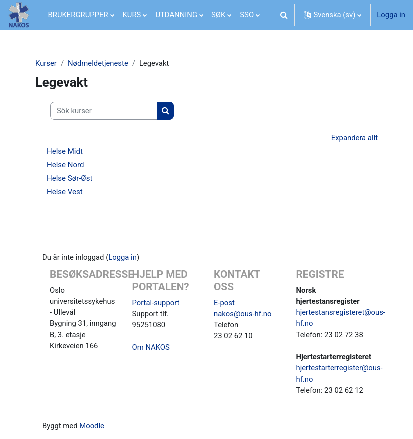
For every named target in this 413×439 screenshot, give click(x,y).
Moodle (91, 425)
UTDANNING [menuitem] (176, 14)
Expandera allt (354, 137)
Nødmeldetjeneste (98, 63)
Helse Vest (65, 191)
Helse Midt (65, 151)
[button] (283, 15)
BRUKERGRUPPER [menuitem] (78, 14)
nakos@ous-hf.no (242, 313)
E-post (224, 302)
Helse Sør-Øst (69, 178)
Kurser (46, 63)
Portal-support (156, 302)
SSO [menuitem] (247, 14)
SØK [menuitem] (218, 14)
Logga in (391, 14)
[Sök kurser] (103, 111)
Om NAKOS (151, 347)
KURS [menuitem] (132, 14)
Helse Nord (65, 164)
